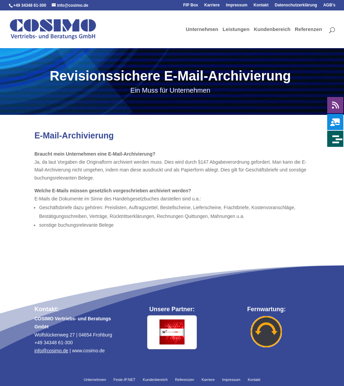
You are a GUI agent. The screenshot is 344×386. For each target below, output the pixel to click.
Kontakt (261, 5)
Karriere (212, 5)
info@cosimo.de (51, 350)
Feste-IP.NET (124, 380)
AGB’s (329, 5)
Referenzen (308, 29)
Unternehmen (202, 29)
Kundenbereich (272, 29)
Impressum (236, 5)
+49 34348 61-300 (29, 5)
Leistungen (236, 29)
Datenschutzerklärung (296, 5)
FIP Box (190, 5)
